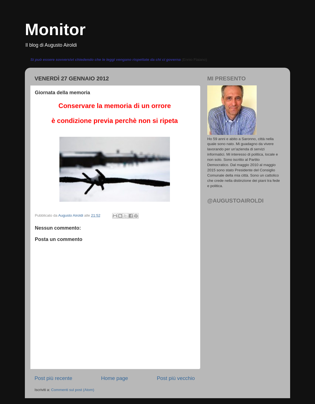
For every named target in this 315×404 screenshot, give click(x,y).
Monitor (55, 29)
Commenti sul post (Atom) (72, 390)
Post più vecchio (176, 378)
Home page (114, 378)
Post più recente (53, 378)
